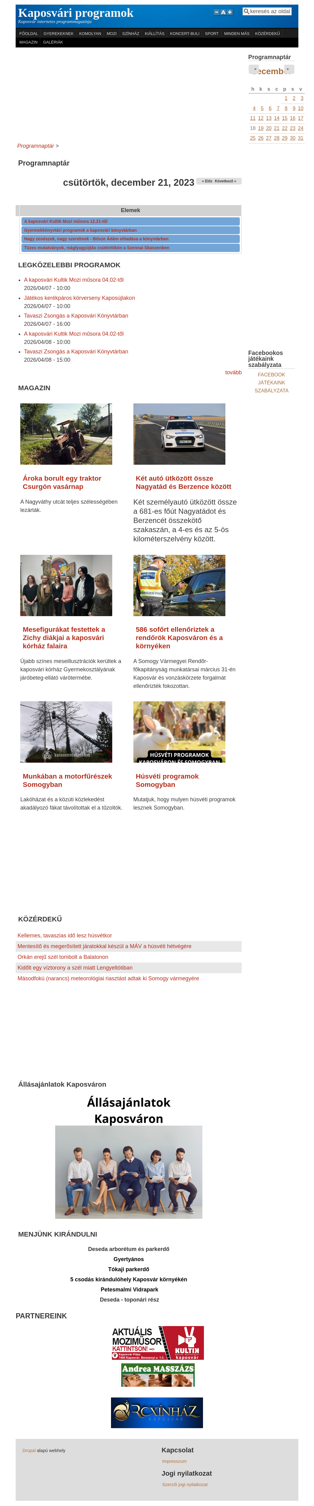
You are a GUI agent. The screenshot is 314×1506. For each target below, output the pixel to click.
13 (269, 118)
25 (252, 138)
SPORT (212, 33)
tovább (233, 372)
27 (269, 138)
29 (285, 138)
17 (301, 118)
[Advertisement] (129, 93)
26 (261, 138)
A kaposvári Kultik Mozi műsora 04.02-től (74, 280)
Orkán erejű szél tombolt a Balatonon (62, 957)
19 (261, 128)
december (272, 71)
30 (293, 138)
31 (301, 138)
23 (293, 128)
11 (252, 118)
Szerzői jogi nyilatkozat (185, 1484)
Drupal (29, 1450)
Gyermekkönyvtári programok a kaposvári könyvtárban (80, 230)
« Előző (208, 181)
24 (301, 128)
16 (293, 118)
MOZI (112, 33)
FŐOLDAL (28, 33)
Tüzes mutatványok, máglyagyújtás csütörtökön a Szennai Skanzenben (97, 247)
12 (261, 118)
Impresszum (174, 1461)
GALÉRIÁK (53, 42)
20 (269, 128)
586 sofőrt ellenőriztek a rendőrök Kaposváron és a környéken (179, 638)
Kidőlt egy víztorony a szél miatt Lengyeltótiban (74, 968)
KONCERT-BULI (184, 33)
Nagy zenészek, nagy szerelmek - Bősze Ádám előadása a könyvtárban (96, 238)
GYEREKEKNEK (59, 33)
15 (285, 118)
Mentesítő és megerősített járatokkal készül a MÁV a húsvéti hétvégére (104, 946)
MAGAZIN (28, 42)
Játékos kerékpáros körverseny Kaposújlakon (79, 298)
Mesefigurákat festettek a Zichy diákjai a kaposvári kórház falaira (64, 638)
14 (277, 118)
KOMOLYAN (90, 33)
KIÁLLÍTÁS (154, 33)
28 (277, 138)
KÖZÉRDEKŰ (267, 33)
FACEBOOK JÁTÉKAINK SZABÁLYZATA (272, 382)
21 (277, 128)
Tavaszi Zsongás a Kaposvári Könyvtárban (76, 316)
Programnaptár (35, 146)
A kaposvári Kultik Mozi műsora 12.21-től (66, 221)
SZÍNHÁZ (130, 33)
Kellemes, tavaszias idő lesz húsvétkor (64, 935)
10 (301, 108)
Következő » (225, 181)
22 (285, 128)
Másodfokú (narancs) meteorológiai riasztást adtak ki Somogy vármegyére (108, 978)
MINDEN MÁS (237, 33)
